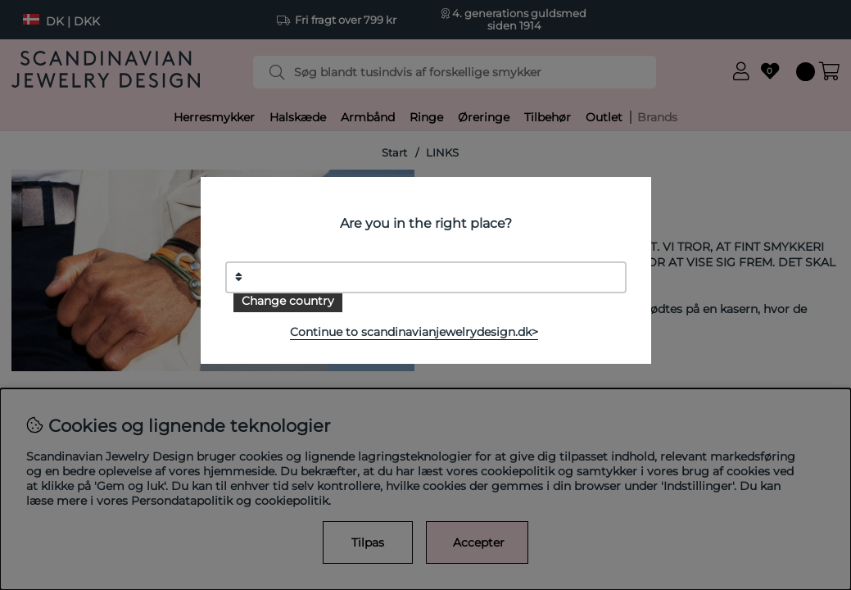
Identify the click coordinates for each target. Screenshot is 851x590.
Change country (288, 300)
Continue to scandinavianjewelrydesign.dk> (414, 331)
